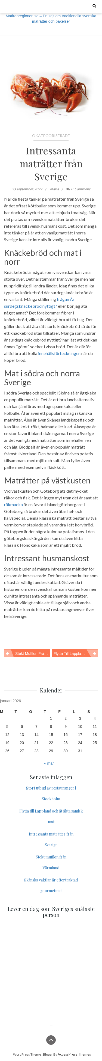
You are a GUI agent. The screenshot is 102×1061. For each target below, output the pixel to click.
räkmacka (13, 504)
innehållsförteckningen (59, 353)
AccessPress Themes (74, 1054)
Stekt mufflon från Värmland (32, 653)
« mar (49, 763)
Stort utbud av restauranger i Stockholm (51, 793)
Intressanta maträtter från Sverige (51, 163)
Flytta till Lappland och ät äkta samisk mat (76, 653)
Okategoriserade (51, 135)
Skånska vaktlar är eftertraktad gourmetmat (51, 885)
